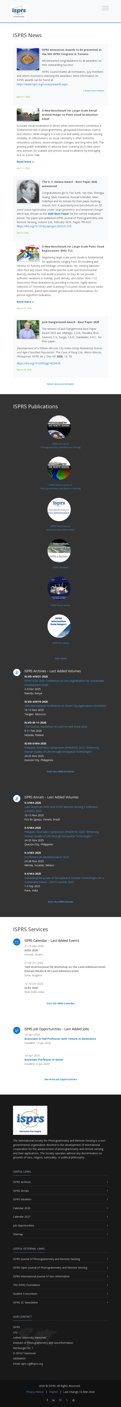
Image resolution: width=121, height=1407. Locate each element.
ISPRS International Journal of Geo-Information (41, 1276)
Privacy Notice (35, 1392)
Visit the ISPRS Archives (60, 771)
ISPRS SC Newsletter (25, 1302)
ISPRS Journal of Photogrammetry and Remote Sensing (46, 1259)
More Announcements (60, 384)
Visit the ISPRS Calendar (60, 1003)
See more (60, 658)
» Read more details (93, 90)
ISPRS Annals (21, 1190)
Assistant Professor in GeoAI (43, 1059)
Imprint (53, 1392)
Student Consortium (25, 1293)
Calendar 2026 (21, 1208)
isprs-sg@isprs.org (32, 1363)
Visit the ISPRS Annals (60, 901)
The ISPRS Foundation (26, 1285)
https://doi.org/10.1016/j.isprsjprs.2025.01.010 (44, 226)
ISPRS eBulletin (22, 1199)
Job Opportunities (23, 1225)
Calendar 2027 (21, 1216)
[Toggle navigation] (105, 8)
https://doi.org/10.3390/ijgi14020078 (38, 363)
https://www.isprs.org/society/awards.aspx (42, 84)
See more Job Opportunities (60, 1079)
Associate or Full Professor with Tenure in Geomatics (60, 1038)
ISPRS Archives (22, 1182)
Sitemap (18, 1234)
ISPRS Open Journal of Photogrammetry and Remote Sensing (50, 1267)
